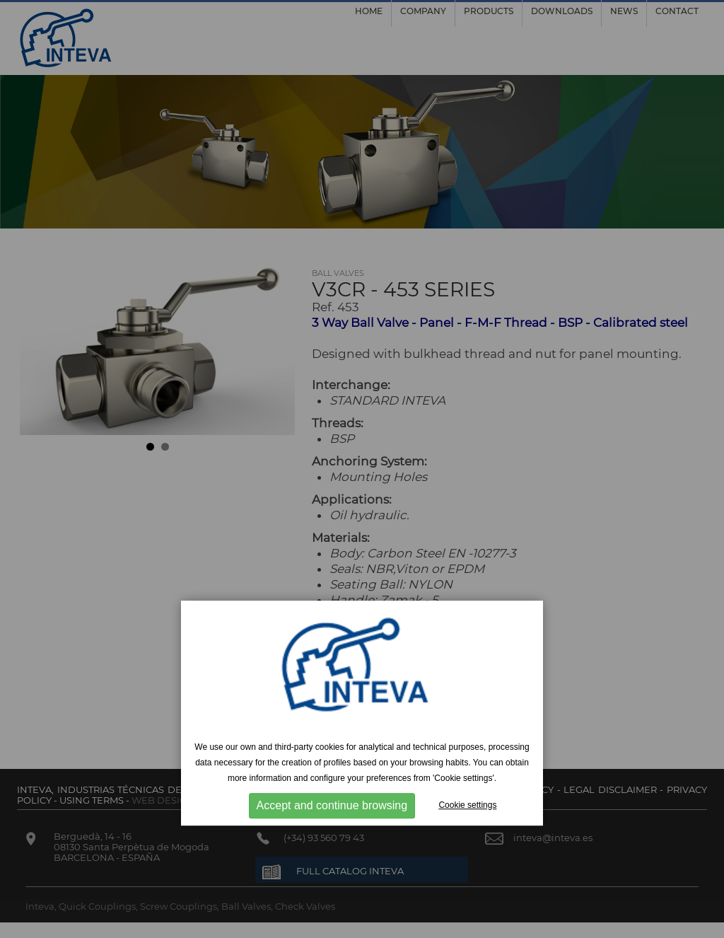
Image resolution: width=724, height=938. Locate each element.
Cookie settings (467, 805)
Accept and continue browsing (332, 805)
